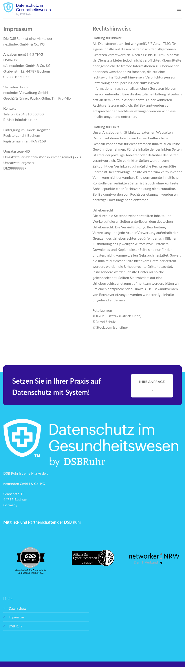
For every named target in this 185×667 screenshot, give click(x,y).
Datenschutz (17, 608)
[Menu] (179, 9)
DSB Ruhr (15, 626)
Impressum (16, 617)
